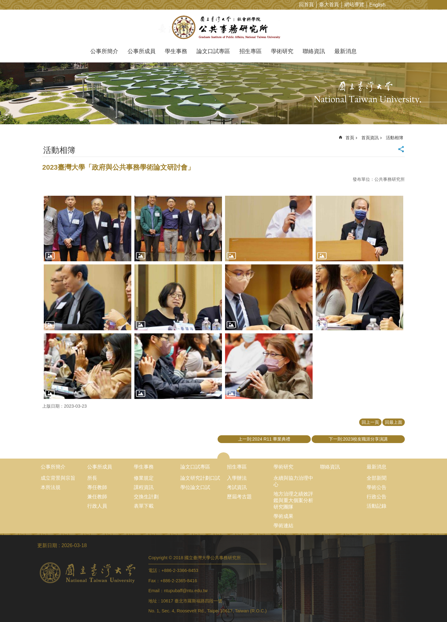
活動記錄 (376, 506)
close (223, 455)
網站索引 (442, 4)
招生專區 (250, 51)
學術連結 (283, 525)
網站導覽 (354, 4)
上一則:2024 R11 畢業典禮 (264, 439)
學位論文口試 (195, 487)
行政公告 (376, 496)
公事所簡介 (104, 51)
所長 (92, 478)
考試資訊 (237, 487)
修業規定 (144, 478)
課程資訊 (144, 487)
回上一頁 (370, 422)
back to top (430, 605)
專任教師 (97, 487)
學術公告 (376, 487)
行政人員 (97, 506)
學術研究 (282, 51)
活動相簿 (394, 137)
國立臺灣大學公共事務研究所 (223, 27)
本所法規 (51, 487)
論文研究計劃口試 (200, 478)
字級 (432, 4)
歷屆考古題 (239, 496)
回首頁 (306, 4)
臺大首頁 (329, 4)
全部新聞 (376, 478)
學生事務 (176, 51)
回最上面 (393, 422)
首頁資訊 (370, 137)
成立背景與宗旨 (58, 478)
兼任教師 (97, 496)
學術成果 (283, 516)
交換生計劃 (146, 496)
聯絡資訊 (314, 51)
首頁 (349, 137)
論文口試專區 (213, 51)
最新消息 (345, 51)
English (377, 4)
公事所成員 (142, 51)
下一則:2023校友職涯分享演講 (358, 439)
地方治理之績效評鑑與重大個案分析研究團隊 (293, 500)
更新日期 (47, 545)
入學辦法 (237, 478)
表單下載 (144, 506)
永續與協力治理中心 (293, 481)
